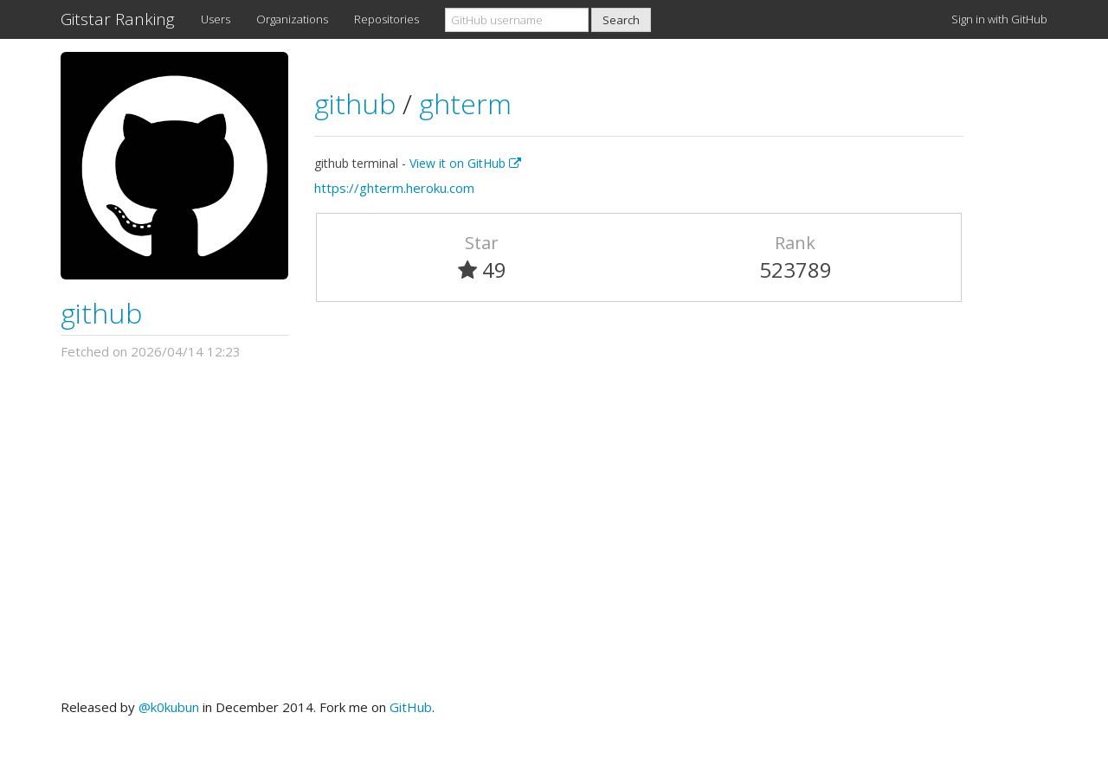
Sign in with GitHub (999, 19)
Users (215, 19)
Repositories (386, 19)
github (101, 312)
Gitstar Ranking (118, 19)
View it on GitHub (465, 163)
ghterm (465, 103)
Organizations (292, 19)
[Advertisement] (554, 529)
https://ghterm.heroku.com (394, 187)
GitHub (411, 707)
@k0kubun (168, 707)
